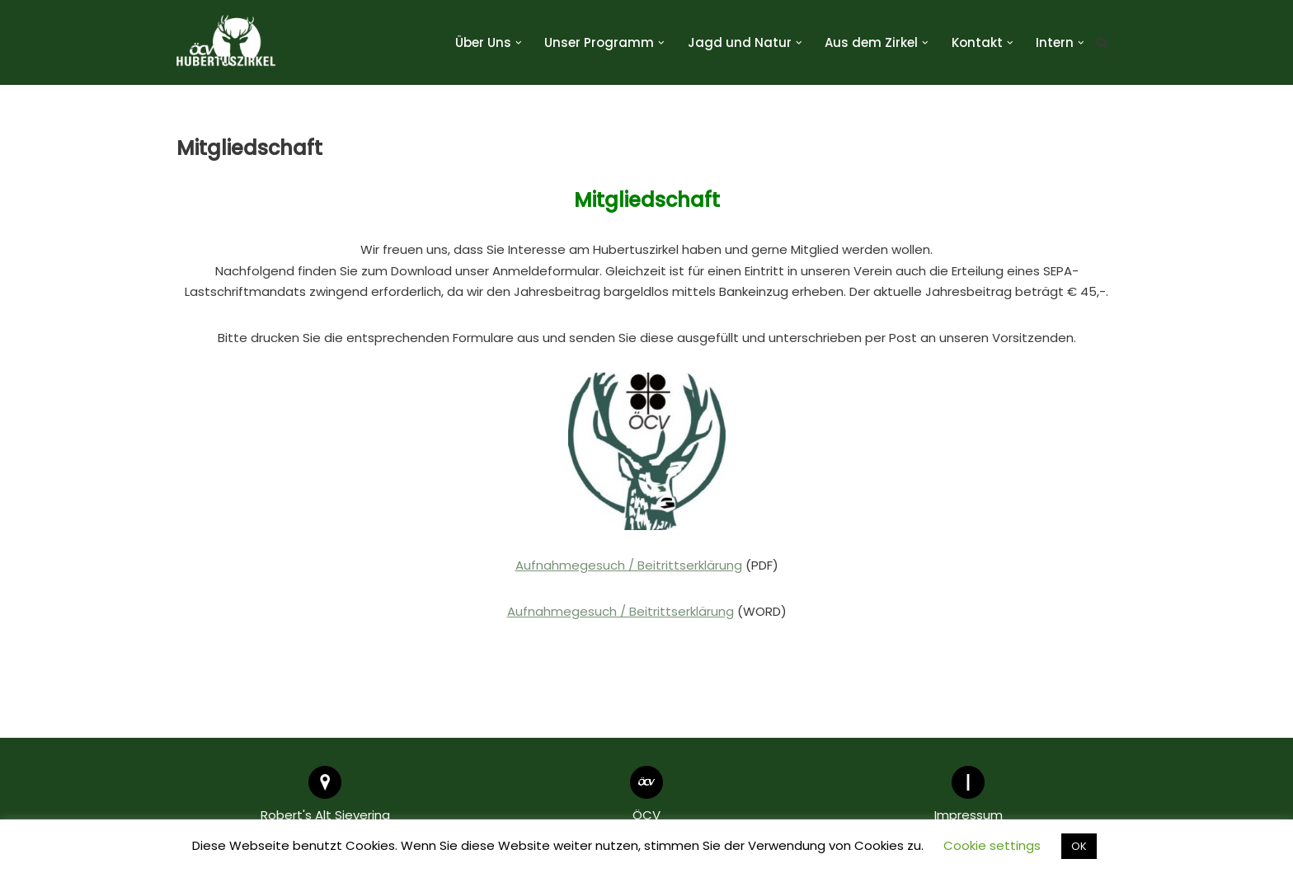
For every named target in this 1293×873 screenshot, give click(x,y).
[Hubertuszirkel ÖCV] (225, 42)
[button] (518, 43)
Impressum (968, 815)
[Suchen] (1102, 42)
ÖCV (646, 815)
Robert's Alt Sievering (325, 815)
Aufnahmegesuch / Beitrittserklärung (628, 565)
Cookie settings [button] (992, 845)
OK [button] (1079, 846)
